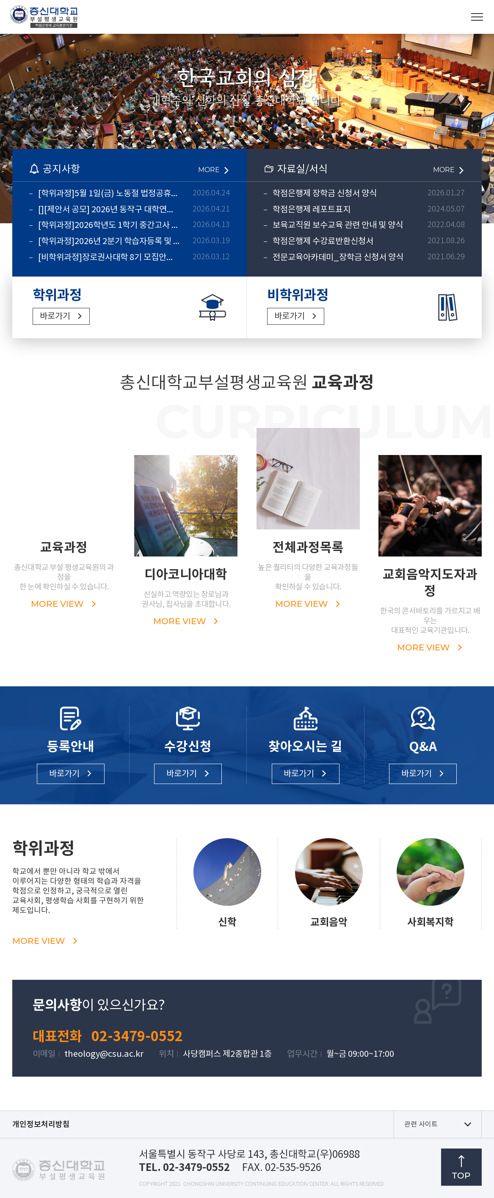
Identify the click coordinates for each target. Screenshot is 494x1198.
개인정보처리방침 (41, 1124)
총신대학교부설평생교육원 (44, 17)
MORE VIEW (45, 941)
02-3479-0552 (137, 1036)
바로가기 (55, 316)
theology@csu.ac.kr (104, 1054)
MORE (209, 170)
